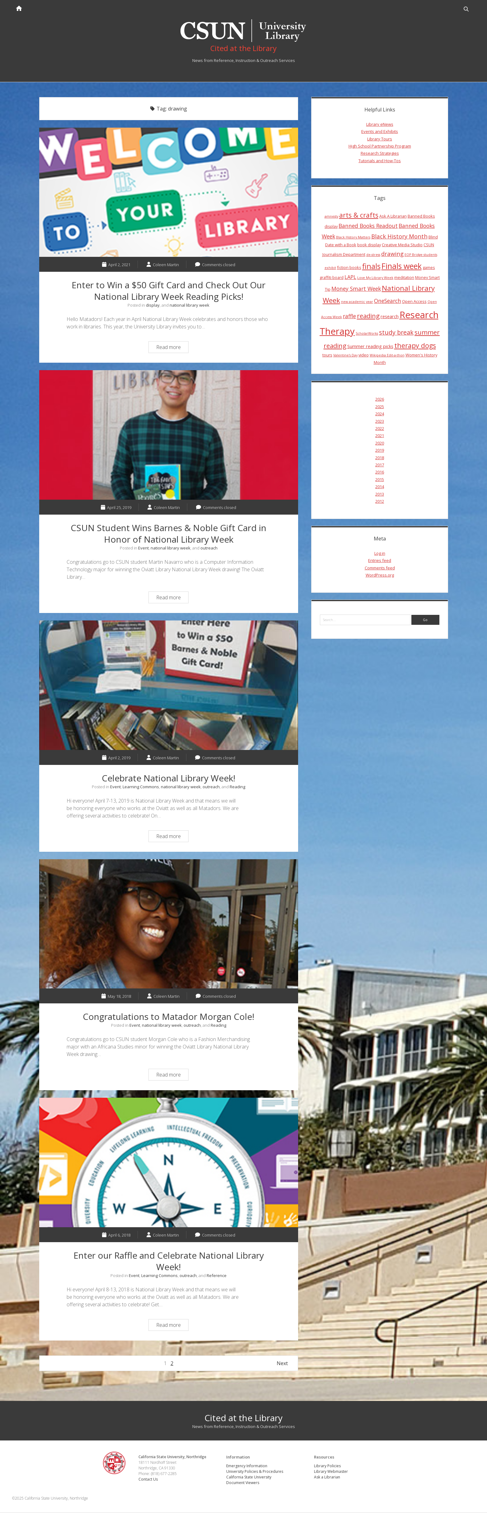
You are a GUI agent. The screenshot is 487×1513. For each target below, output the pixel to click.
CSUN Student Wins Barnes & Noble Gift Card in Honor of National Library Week (168, 435)
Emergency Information (247, 1466)
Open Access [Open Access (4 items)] (414, 302)
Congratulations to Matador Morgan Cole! (168, 924)
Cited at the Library (243, 1418)
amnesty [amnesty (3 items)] (331, 216)
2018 (379, 458)
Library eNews (379, 125)
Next (282, 1363)
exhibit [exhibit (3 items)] (330, 268)
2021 (379, 436)
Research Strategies (380, 154)
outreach (209, 548)
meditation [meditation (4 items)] (404, 278)
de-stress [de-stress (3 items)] (373, 255)
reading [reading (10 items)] (368, 316)
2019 (379, 451)
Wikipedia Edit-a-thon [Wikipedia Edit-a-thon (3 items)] (387, 356)
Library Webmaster (331, 1472)
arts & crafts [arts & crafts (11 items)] (358, 215)
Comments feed (380, 568)
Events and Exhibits (379, 132)
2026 (379, 400)
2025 (379, 407)
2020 (379, 443)
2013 (379, 494)
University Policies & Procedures (255, 1472)
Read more (172, 348)
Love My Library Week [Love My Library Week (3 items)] (375, 278)
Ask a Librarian (327, 1477)
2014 (379, 487)
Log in (379, 554)
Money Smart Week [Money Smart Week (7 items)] (356, 289)
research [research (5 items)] (390, 317)
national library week (189, 306)
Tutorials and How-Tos (379, 161)
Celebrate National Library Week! (168, 686)
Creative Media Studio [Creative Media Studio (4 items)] (402, 245)
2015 (379, 480)
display (153, 306)
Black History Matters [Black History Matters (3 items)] (353, 237)
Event (143, 548)
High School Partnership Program (380, 146)
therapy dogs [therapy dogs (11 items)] (415, 346)
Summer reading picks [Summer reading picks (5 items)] (370, 347)
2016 (379, 472)
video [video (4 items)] (363, 355)
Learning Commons (141, 787)
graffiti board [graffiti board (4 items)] (332, 278)
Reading (237, 787)
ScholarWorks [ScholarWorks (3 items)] (367, 334)
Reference (217, 1276)
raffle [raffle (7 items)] (349, 316)
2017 (379, 465)
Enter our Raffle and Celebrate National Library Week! (168, 1163)
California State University (249, 1477)
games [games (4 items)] (429, 268)
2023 (379, 421)
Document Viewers (243, 1483)
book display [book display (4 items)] (369, 245)
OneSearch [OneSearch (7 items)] (387, 301)
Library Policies (327, 1466)
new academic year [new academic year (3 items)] (357, 302)
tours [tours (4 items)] (327, 355)
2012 (379, 502)
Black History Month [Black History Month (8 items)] (399, 236)
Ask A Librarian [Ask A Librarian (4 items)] (393, 216)
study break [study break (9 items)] (396, 333)
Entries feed (379, 561)
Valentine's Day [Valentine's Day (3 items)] (345, 356)
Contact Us (148, 1479)
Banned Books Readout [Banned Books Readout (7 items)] (368, 226)
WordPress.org (380, 575)
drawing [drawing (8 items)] (392, 254)
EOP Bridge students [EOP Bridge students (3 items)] (421, 255)
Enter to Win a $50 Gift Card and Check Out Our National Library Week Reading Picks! (168, 193)
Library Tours (379, 139)
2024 (379, 414)
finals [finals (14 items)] (371, 266)
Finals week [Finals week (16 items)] (402, 266)
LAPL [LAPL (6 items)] (350, 277)
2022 (379, 429)
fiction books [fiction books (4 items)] (349, 268)
